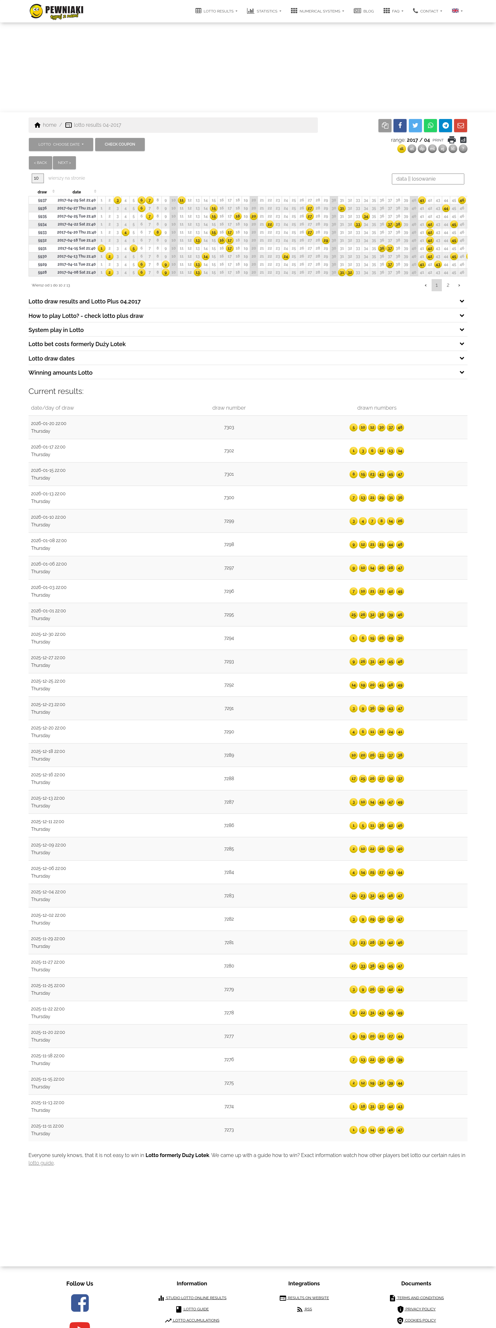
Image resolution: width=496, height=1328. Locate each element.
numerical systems (316, 11)
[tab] (248, 301)
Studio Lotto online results (192, 1298)
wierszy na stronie (58, 178)
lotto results (215, 11)
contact (426, 11)
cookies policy (416, 1320)
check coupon (120, 144)
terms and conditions (416, 1298)
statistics (262, 11)
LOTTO (59, 144)
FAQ (392, 11)
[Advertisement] (248, 67)
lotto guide (41, 1163)
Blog (364, 11)
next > (64, 162)
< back (40, 162)
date (76, 192)
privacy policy (416, 1309)
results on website (304, 1298)
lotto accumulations (191, 1320)
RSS (304, 1309)
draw (42, 192)
